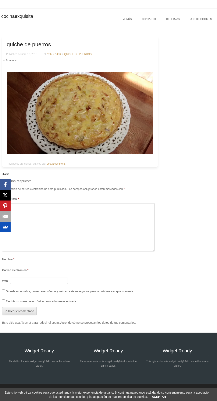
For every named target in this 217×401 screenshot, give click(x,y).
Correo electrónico (15, 270)
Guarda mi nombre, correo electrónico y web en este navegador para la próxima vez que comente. (70, 291)
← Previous (9, 60)
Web (5, 280)
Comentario (10, 198)
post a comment (56, 163)
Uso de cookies (201, 19)
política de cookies (134, 396)
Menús (127, 19)
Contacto (149, 19)
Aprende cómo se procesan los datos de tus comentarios (97, 322)
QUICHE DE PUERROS (78, 54)
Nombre (8, 259)
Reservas (173, 19)
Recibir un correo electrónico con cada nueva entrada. (41, 301)
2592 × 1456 (54, 54)
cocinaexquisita (17, 16)
